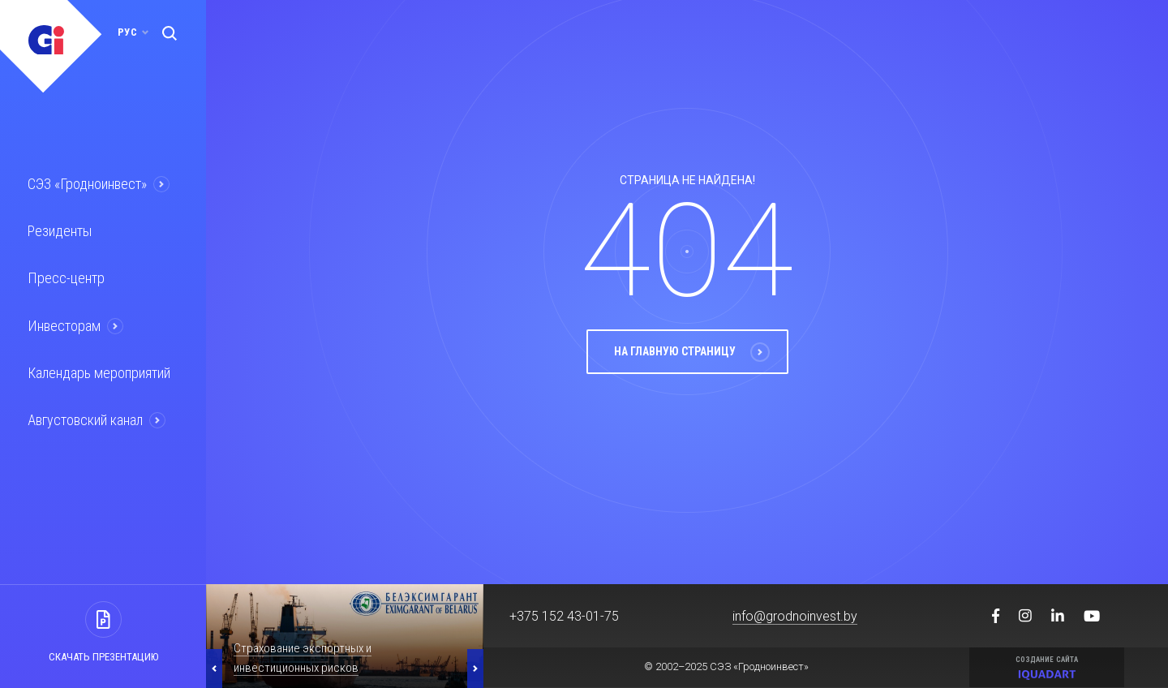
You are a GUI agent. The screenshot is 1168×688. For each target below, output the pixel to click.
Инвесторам (62, 322)
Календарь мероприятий (96, 368)
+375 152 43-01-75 (564, 616)
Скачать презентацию (103, 657)
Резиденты (58, 229)
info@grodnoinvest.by (794, 616)
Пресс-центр (63, 276)
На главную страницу (692, 372)
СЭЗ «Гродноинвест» (86, 183)
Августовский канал (84, 414)
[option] (344, 636)
